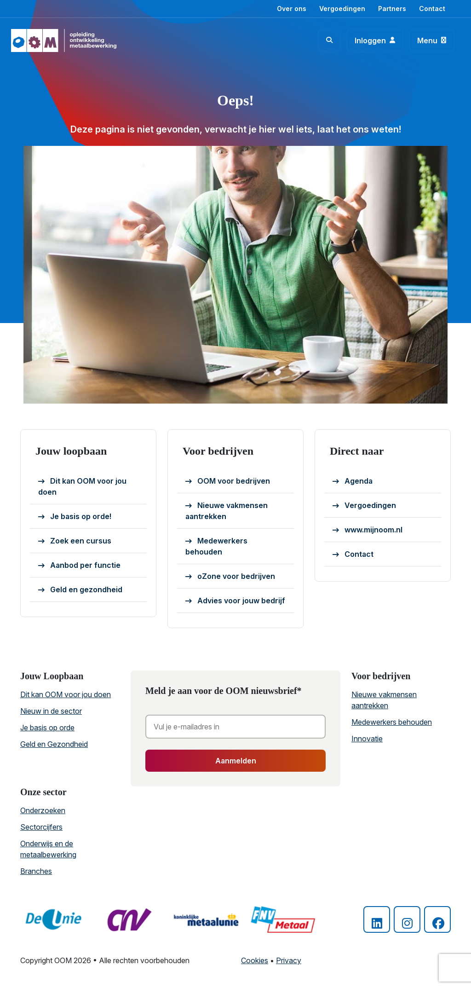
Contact (432, 8)
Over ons (291, 8)
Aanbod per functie (79, 565)
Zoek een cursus (74, 541)
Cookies (254, 960)
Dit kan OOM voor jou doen (82, 486)
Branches (36, 871)
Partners (392, 8)
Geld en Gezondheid (54, 744)
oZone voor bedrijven (230, 577)
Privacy (288, 960)
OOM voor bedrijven (227, 481)
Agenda (353, 481)
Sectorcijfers (41, 827)
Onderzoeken (42, 810)
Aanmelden (235, 760)
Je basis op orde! (74, 517)
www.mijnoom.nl (367, 530)
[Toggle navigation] (431, 40)
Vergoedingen (342, 8)
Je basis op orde (47, 727)
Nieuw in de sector (51, 711)
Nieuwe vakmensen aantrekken (226, 511)
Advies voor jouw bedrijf (235, 601)
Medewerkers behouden (216, 546)
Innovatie (367, 738)
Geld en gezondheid (80, 590)
